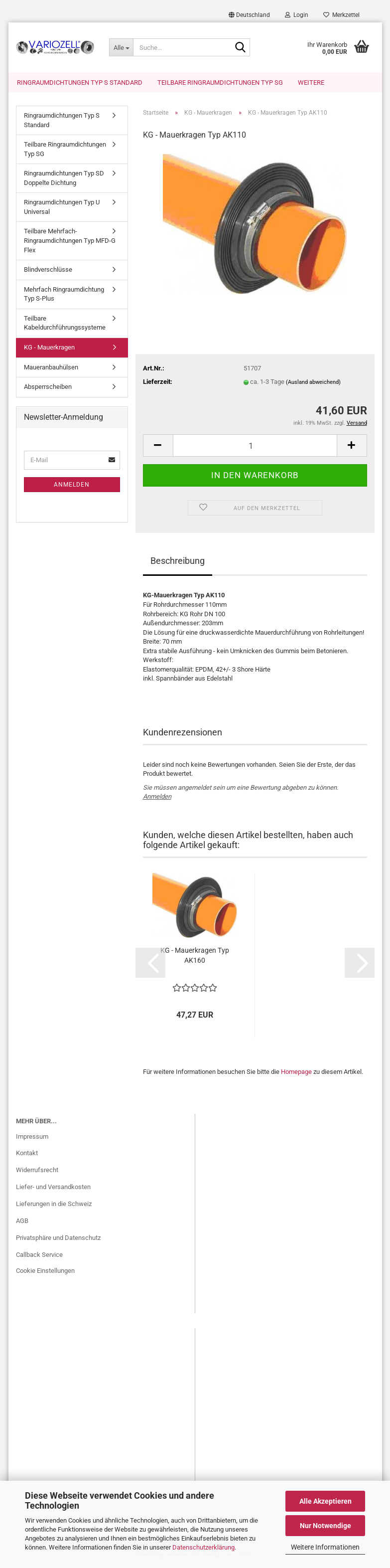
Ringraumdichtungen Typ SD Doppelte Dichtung (64, 178)
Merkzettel (341, 14)
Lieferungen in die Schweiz (54, 1204)
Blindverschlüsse (48, 269)
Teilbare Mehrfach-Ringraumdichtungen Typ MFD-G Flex (70, 241)
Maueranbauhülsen (51, 367)
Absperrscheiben (48, 386)
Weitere (311, 82)
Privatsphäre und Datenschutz (58, 1237)
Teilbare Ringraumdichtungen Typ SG (220, 82)
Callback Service (39, 1254)
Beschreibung (177, 560)
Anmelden (157, 797)
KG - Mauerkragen (49, 347)
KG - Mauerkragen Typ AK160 (194, 955)
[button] (249, 14)
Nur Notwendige (325, 1526)
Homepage (296, 1071)
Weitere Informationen (325, 1547)
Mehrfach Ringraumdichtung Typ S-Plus (64, 294)
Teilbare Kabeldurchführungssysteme (65, 323)
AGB (22, 1220)
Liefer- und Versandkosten (53, 1187)
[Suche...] (121, 47)
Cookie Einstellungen (45, 1270)
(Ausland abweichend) (313, 382)
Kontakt (27, 1153)
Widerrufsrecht (37, 1170)
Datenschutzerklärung (203, 1547)
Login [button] (296, 14)
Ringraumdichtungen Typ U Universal (62, 206)
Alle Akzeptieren (325, 1501)
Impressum (32, 1136)
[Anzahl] (255, 445)
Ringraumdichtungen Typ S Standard (79, 82)
